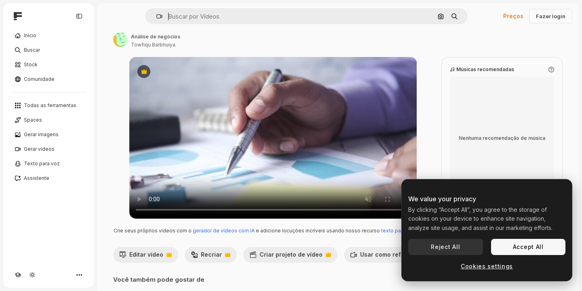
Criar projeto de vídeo (290, 256)
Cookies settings (487, 266)
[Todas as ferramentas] (48, 105)
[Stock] (48, 64)
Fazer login (550, 16)
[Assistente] (48, 178)
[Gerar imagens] (48, 134)
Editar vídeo (145, 256)
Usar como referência (391, 256)
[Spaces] (48, 120)
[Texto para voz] (48, 163)
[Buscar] (48, 50)
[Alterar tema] (32, 274)
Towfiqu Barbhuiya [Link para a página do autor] (153, 45)
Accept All (528, 246)
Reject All (445, 246)
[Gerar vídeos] (48, 149)
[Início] (48, 35)
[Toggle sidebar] (79, 16)
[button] (156, 16)
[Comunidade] (48, 79)
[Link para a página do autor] (120, 39)
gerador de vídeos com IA (224, 231)
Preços (513, 16)
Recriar (210, 256)
